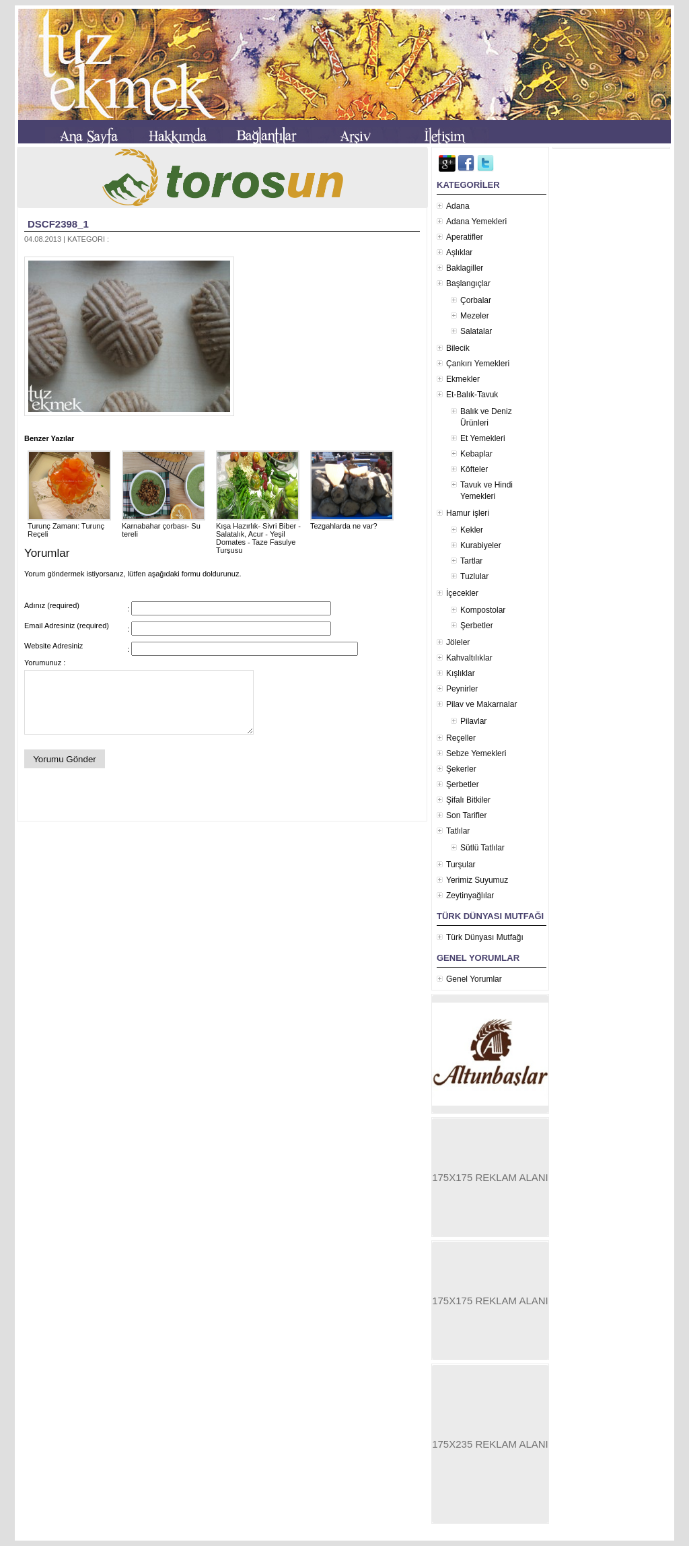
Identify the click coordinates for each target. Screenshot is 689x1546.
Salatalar (476, 331)
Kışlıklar (460, 673)
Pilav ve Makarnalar (481, 704)
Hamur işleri (467, 513)
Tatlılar (458, 831)
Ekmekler (463, 379)
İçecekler (462, 593)
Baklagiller (464, 268)
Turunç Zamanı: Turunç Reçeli (69, 526)
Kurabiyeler (480, 545)
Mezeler (474, 316)
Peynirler (462, 689)
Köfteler (474, 469)
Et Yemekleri (482, 438)
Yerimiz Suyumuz (477, 880)
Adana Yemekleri (476, 221)
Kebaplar (476, 454)
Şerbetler (476, 625)
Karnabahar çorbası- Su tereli (163, 526)
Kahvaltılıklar (469, 658)
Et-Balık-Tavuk (472, 394)
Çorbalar (475, 300)
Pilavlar (473, 721)
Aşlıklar (459, 252)
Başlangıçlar (468, 283)
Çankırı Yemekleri (477, 363)
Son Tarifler (466, 815)
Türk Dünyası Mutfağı (484, 937)
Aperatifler (464, 237)
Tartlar (471, 561)
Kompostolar (482, 610)
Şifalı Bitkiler (468, 800)
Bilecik (458, 348)
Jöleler (458, 642)
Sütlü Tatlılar (482, 847)
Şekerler (461, 769)
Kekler (471, 530)
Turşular (461, 864)
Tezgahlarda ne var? (352, 522)
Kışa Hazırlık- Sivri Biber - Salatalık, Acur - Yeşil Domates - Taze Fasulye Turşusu (258, 534)
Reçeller (461, 738)
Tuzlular (474, 576)
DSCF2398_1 (58, 224)
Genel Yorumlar (474, 979)
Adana (458, 206)
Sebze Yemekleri (476, 753)
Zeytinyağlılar (470, 895)
